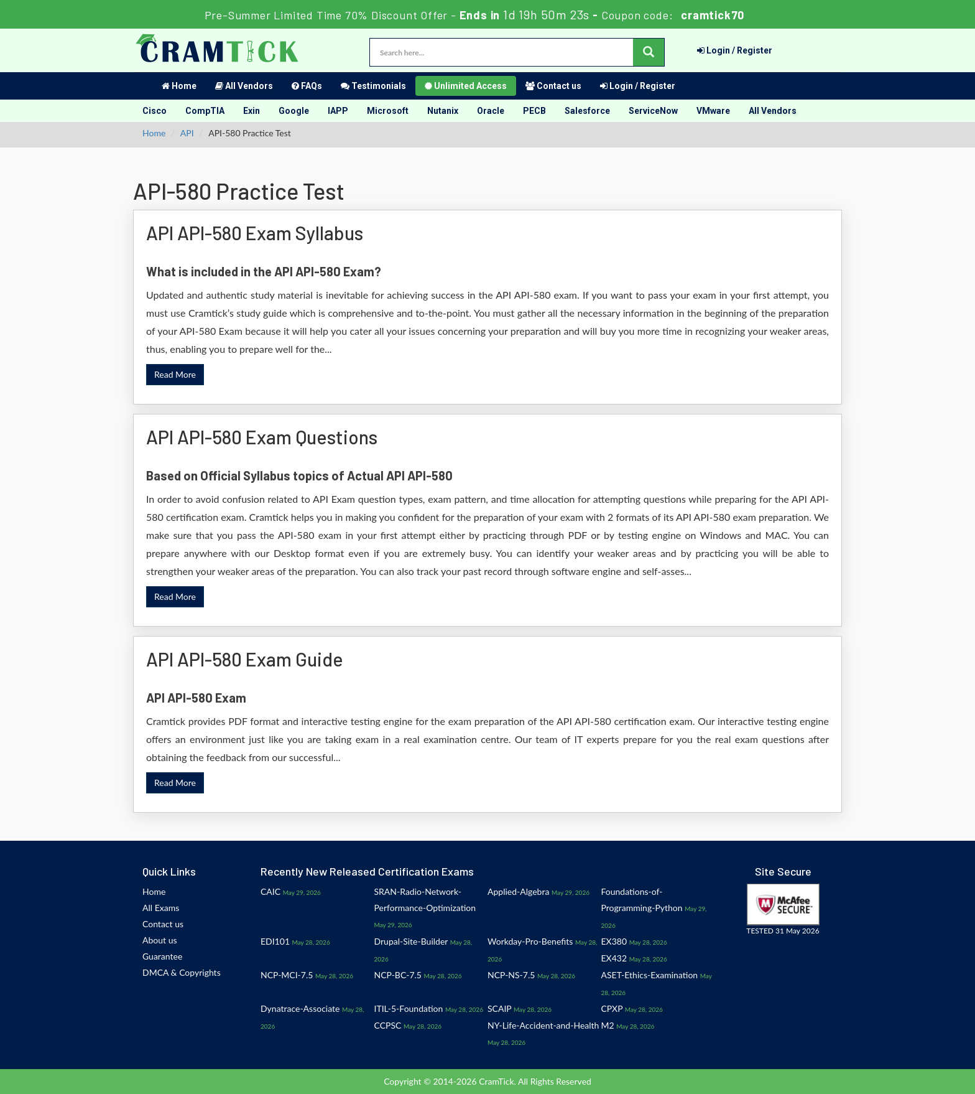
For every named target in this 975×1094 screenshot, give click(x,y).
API (187, 133)
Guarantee (162, 956)
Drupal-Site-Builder (411, 941)
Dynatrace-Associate (300, 1008)
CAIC (270, 891)
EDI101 (275, 941)
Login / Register (734, 50)
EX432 (614, 958)
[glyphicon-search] (648, 52)
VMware (713, 111)
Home (179, 86)
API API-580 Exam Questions (261, 437)
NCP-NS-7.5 (511, 975)
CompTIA (204, 111)
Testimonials (373, 86)
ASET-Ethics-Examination (649, 975)
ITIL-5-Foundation (408, 1008)
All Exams (160, 907)
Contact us (553, 86)
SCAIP (499, 1008)
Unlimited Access (466, 86)
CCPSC (388, 1025)
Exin (251, 111)
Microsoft (388, 111)
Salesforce (587, 111)
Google (294, 111)
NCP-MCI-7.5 (287, 975)
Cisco (154, 111)
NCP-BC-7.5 (398, 975)
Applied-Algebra (518, 891)
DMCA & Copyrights (181, 972)
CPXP (612, 1008)
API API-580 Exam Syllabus (254, 233)
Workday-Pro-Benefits (530, 941)
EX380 (614, 941)
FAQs (307, 86)
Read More (175, 374)
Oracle (490, 111)
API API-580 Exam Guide (244, 659)
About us (159, 940)
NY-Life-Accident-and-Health (543, 1025)
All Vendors (244, 86)
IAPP (338, 111)
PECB (534, 111)
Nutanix (442, 111)
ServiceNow (653, 111)
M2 (607, 1025)
